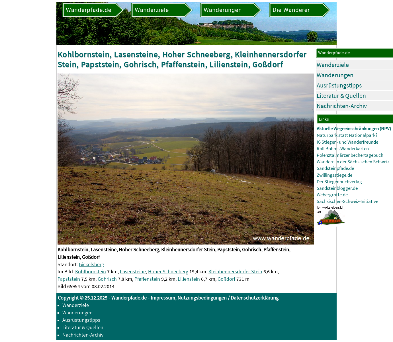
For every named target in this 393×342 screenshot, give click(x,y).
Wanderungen (335, 75)
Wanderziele (333, 65)
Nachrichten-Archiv (342, 106)
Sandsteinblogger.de (337, 188)
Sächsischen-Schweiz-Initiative (347, 201)
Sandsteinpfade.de (335, 168)
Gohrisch (107, 279)
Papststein (69, 279)
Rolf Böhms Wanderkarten (343, 149)
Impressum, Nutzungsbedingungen (189, 297)
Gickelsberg (91, 264)
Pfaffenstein (147, 279)
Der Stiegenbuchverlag (339, 182)
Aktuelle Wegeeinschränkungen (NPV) (354, 129)
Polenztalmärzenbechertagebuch (350, 155)
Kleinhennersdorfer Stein (235, 271)
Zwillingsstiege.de (334, 175)
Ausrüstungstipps (339, 85)
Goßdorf (226, 279)
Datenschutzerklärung (255, 297)
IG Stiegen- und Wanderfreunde (347, 142)
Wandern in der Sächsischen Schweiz (353, 162)
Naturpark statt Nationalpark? (347, 135)
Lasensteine (133, 271)
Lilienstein (189, 279)
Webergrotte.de (332, 195)
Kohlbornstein (90, 271)
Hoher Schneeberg (168, 271)
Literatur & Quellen (341, 95)
